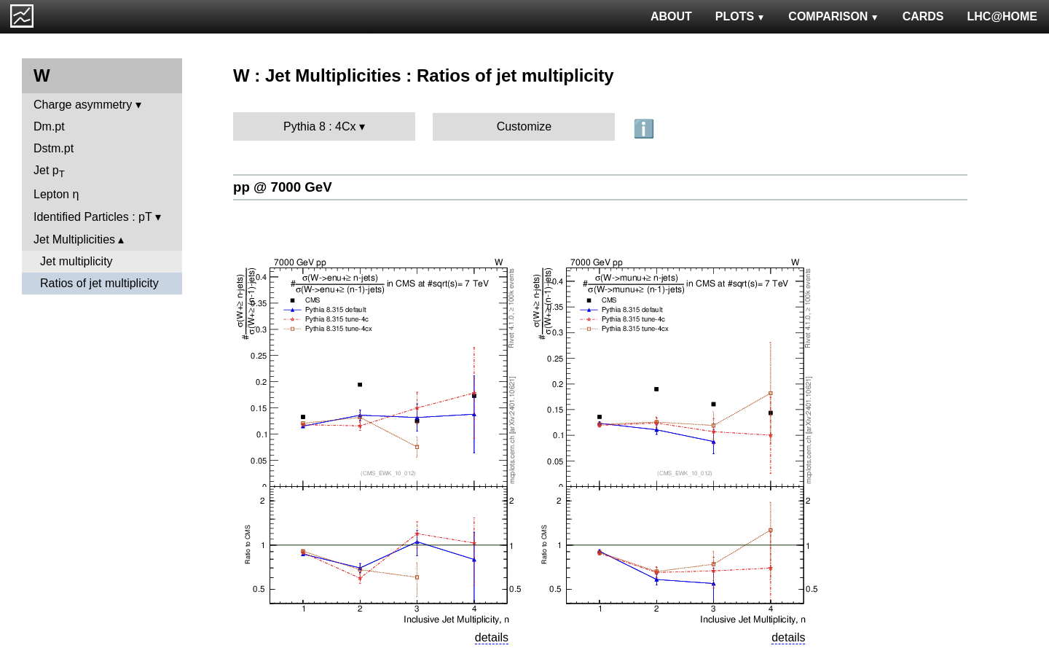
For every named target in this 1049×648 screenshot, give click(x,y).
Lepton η (56, 194)
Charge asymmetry (83, 104)
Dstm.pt (54, 148)
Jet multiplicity (76, 261)
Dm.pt (49, 126)
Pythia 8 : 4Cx (319, 126)
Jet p (49, 171)
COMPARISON (833, 16)
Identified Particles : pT (93, 217)
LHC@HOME (1002, 16)
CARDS (923, 16)
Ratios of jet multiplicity (99, 283)
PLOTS (740, 16)
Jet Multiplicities (74, 239)
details (491, 637)
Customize (524, 126)
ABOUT (671, 16)
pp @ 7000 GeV (282, 187)
